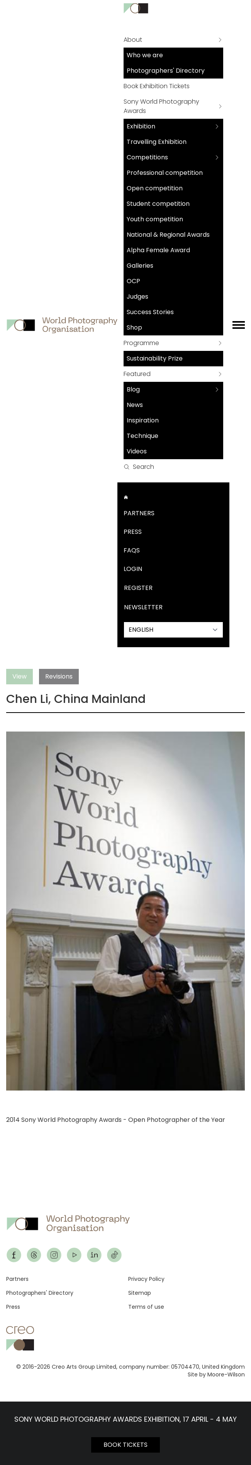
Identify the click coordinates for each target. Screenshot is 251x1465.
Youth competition (155, 219)
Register (138, 587)
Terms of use (146, 1307)
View (19, 676)
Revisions (59, 676)
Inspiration (143, 420)
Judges (137, 296)
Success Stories (150, 312)
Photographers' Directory (166, 70)
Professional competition (165, 172)
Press (133, 531)
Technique (142, 435)
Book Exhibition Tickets (157, 86)
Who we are (145, 55)
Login (133, 568)
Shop (134, 327)
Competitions (147, 157)
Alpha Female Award (158, 250)
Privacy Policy (146, 1279)
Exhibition (141, 126)
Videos (137, 451)
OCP (133, 281)
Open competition (155, 188)
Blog (133, 389)
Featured (137, 373)
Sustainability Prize (155, 358)
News (135, 404)
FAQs (132, 550)
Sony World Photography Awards (161, 106)
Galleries (140, 265)
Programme (141, 342)
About (133, 39)
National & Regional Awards (168, 234)
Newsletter (143, 607)
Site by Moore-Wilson (216, 1374)
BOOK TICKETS (125, 1444)
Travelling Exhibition (157, 141)
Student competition (158, 203)
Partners (139, 513)
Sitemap (139, 1293)
